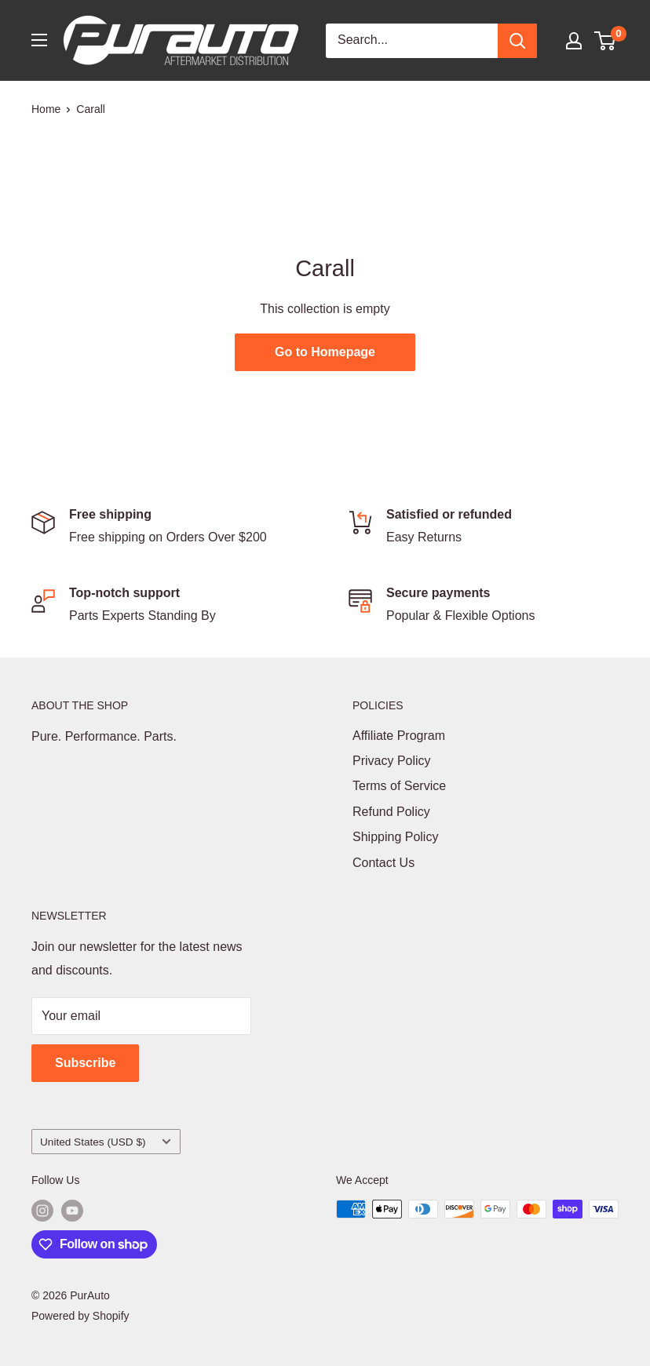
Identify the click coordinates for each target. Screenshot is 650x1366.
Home (45, 109)
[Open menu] (39, 40)
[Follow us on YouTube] (72, 1211)
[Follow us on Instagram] (42, 1211)
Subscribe (85, 1062)
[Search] (517, 41)
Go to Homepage (325, 352)
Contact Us (383, 862)
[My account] (574, 40)
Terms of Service (399, 785)
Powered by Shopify (80, 1316)
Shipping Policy (395, 836)
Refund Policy (391, 811)
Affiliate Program (398, 735)
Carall (90, 109)
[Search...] (412, 41)
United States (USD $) (105, 1142)
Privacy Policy (391, 760)
